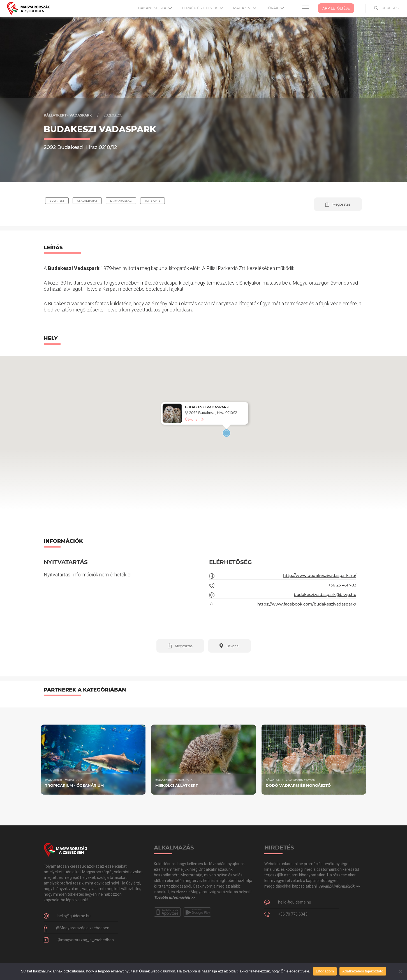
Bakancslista (155, 8)
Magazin (244, 8)
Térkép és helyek (202, 8)
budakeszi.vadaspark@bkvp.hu (325, 594)
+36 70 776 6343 (292, 914)
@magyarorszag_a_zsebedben (85, 940)
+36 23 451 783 (342, 585)
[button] (338, 204)
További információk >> (174, 897)
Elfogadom (325, 971)
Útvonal (191, 419)
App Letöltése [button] (336, 8)
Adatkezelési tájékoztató (362, 971)
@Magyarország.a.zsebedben (82, 928)
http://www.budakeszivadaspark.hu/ (319, 575)
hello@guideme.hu (74, 916)
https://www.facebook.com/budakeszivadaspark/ (306, 604)
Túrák (275, 8)
